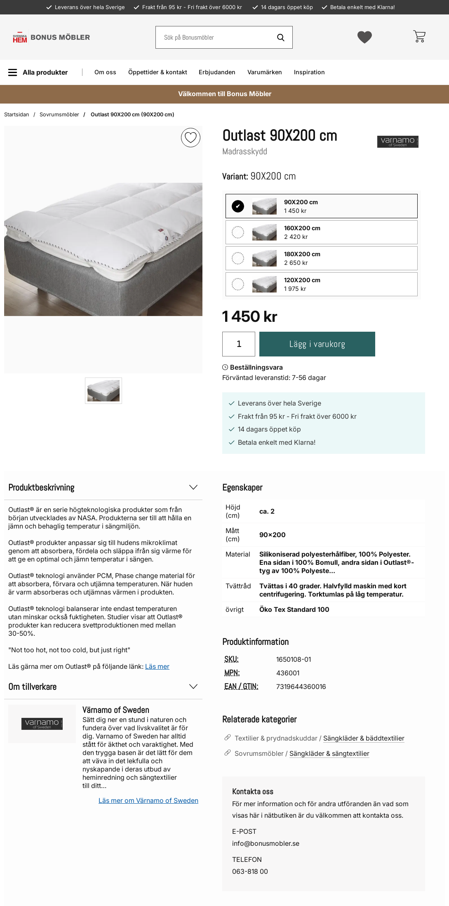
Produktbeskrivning (103, 487)
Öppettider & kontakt (157, 72)
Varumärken (264, 72)
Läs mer (157, 666)
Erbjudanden (217, 72)
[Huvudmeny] (37, 72)
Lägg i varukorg (317, 344)
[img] (190, 137)
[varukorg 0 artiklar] (419, 37)
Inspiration (309, 72)
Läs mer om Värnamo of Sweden (148, 800)
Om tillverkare (103, 687)
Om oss (105, 72)
